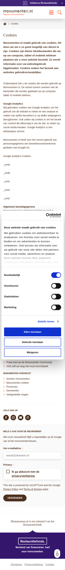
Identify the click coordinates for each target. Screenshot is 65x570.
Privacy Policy (10, 489)
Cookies (49, 564)
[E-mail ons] (20, 417)
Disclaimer (16, 564)
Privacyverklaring (34, 564)
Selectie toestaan (32, 342)
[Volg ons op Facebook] (6, 417)
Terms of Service (33, 489)
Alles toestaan (32, 331)
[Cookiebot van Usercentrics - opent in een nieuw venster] (46, 215)
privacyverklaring (23, 475)
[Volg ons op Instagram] (13, 417)
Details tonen (46, 321)
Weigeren (32, 352)
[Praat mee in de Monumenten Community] (28, 417)
